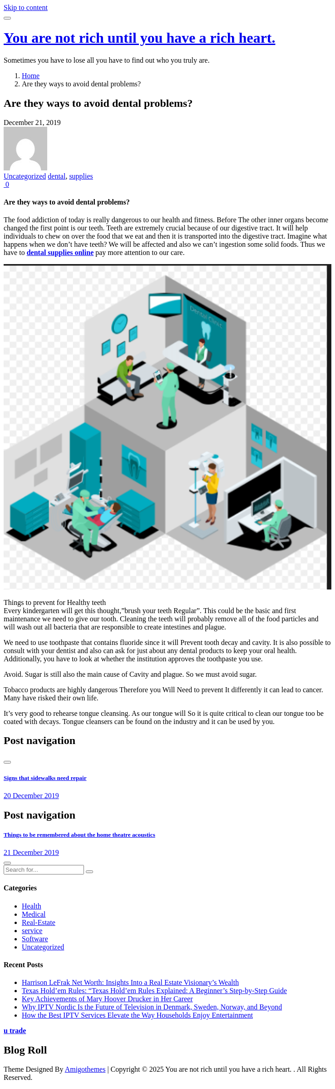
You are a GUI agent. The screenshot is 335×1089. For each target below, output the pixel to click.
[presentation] (7, 762)
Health (31, 906)
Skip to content (26, 7)
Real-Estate (38, 922)
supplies (81, 176)
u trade (15, 1030)
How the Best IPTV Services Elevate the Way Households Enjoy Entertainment (137, 1015)
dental (56, 176)
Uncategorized (25, 176)
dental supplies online (60, 252)
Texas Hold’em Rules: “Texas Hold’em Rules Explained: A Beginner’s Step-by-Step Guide (154, 990)
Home (30, 76)
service (32, 930)
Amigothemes (85, 1069)
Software (35, 939)
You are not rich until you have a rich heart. (140, 38)
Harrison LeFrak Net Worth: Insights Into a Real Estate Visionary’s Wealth (130, 982)
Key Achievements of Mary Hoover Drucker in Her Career (107, 999)
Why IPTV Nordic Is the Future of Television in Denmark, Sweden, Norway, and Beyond (152, 1007)
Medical (33, 914)
